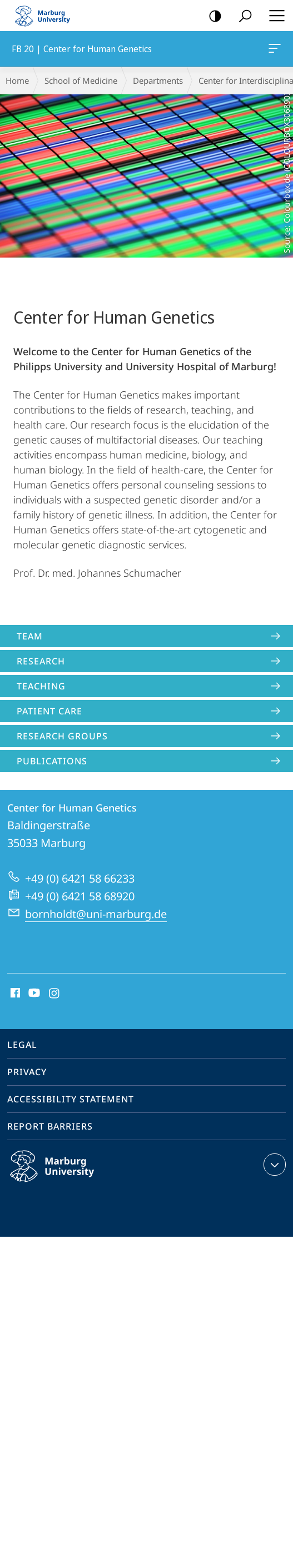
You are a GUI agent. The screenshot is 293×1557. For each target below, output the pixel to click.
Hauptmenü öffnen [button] (273, 16)
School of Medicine (80, 80)
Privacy (27, 1072)
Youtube (33, 993)
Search (241, 16)
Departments (158, 80)
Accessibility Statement (70, 1099)
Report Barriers (50, 1126)
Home (17, 80)
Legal (22, 1045)
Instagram (55, 993)
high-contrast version (211, 16)
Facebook (14, 993)
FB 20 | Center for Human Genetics (273, 51)
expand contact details (273, 1164)
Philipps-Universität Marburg (63, 1175)
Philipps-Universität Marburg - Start (47, 15)
